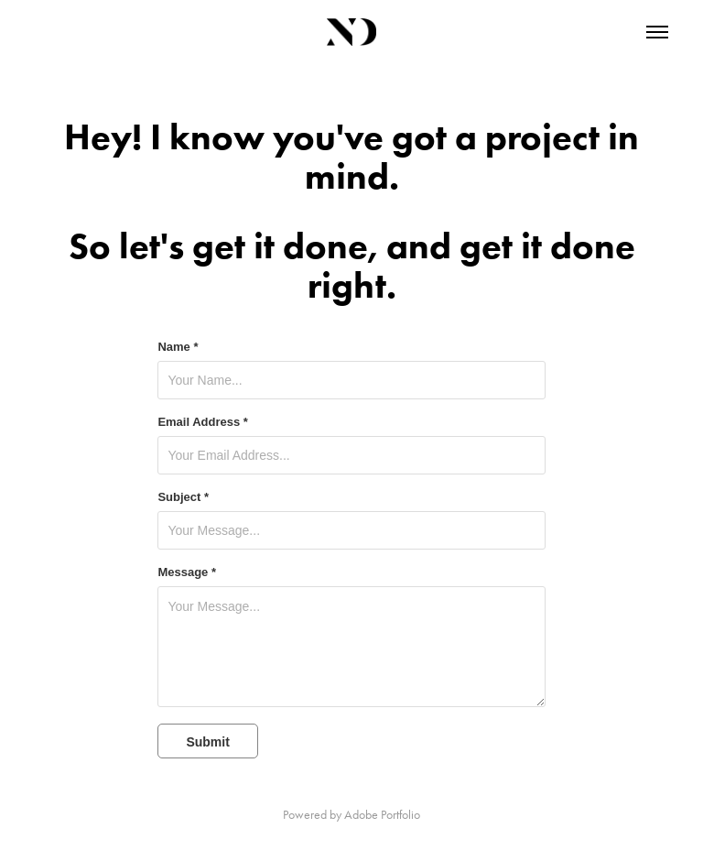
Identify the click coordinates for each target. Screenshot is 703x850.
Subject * (183, 497)
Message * (186, 572)
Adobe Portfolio (382, 815)
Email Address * (202, 422)
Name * (177, 347)
